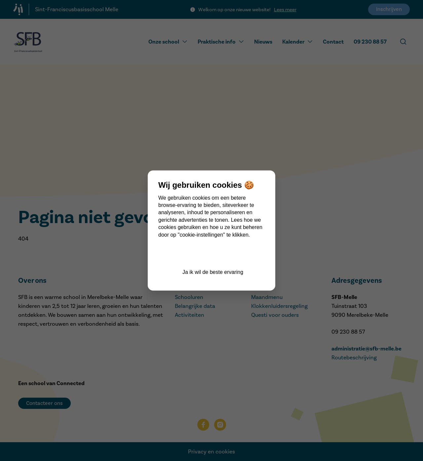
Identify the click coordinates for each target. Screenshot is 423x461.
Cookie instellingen (213, 254)
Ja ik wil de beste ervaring (212, 272)
